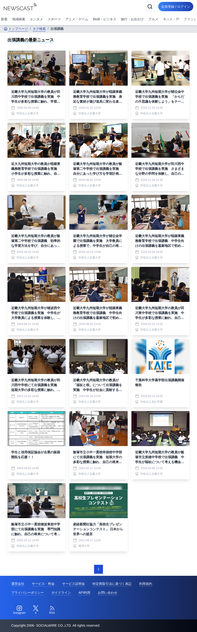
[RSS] (52, 610)
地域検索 (18, 19)
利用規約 (145, 584)
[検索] (148, 6)
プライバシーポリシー (27, 592)
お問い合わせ (107, 592)
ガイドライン (61, 592)
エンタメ (36, 19)
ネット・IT (171, 19)
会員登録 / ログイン (175, 6)
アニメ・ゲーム (76, 19)
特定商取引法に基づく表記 (112, 584)
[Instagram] (19, 610)
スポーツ (54, 19)
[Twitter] (36, 610)
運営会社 (17, 584)
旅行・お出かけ (132, 19)
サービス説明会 (73, 584)
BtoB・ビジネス (104, 19)
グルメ (153, 19)
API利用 (84, 592)
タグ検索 (39, 29)
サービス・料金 (43, 584)
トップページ (16, 29)
